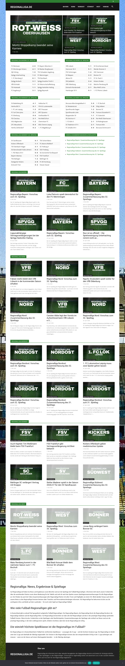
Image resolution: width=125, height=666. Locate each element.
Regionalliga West (69, 47)
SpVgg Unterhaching (88, 229)
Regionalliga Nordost (96, 47)
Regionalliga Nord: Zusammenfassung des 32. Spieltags (85, 144)
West (98, 7)
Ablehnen (96, 663)
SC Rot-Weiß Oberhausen (19, 42)
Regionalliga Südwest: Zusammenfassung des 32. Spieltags (86, 151)
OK (90, 663)
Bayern (65, 7)
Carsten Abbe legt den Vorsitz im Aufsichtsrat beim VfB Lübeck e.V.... (61, 318)
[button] (112, 7)
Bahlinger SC (14, 479)
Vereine (106, 7)
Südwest (90, 7)
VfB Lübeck (13, 275)
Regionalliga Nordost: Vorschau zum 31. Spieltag (97, 401)
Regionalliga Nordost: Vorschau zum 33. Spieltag (24, 364)
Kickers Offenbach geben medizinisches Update (94, 445)
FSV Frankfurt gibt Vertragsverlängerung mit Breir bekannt (61, 446)
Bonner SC (86, 523)
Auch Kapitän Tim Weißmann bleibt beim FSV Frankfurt (23, 445)
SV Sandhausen (50, 479)
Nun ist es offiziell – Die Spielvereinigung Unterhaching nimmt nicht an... (97, 235)
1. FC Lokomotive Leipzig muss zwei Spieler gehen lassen (97, 364)
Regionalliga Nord (51, 275)
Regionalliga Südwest (70, 27)
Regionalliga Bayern (15, 191)
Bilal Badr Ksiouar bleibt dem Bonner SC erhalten (60, 563)
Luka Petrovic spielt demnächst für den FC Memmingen (62, 195)
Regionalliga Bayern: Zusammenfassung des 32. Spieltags (85, 140)
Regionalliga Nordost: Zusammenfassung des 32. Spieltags (86, 147)
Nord (73, 7)
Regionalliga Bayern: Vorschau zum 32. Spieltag (60, 234)
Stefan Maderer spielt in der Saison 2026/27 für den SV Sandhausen (62, 483)
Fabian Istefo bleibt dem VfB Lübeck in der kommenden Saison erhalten (25, 281)
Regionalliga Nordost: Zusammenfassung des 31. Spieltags (59, 402)
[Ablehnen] (123, 663)
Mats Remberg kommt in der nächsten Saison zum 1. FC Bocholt (23, 565)
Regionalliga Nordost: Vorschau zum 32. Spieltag (24, 401)
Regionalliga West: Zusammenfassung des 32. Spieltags (85, 154)
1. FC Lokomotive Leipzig (89, 360)
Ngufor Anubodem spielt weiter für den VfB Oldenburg (98, 280)
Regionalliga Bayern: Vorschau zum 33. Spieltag (24, 195)
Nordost (81, 7)
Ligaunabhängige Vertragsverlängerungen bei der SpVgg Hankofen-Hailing (24, 235)
